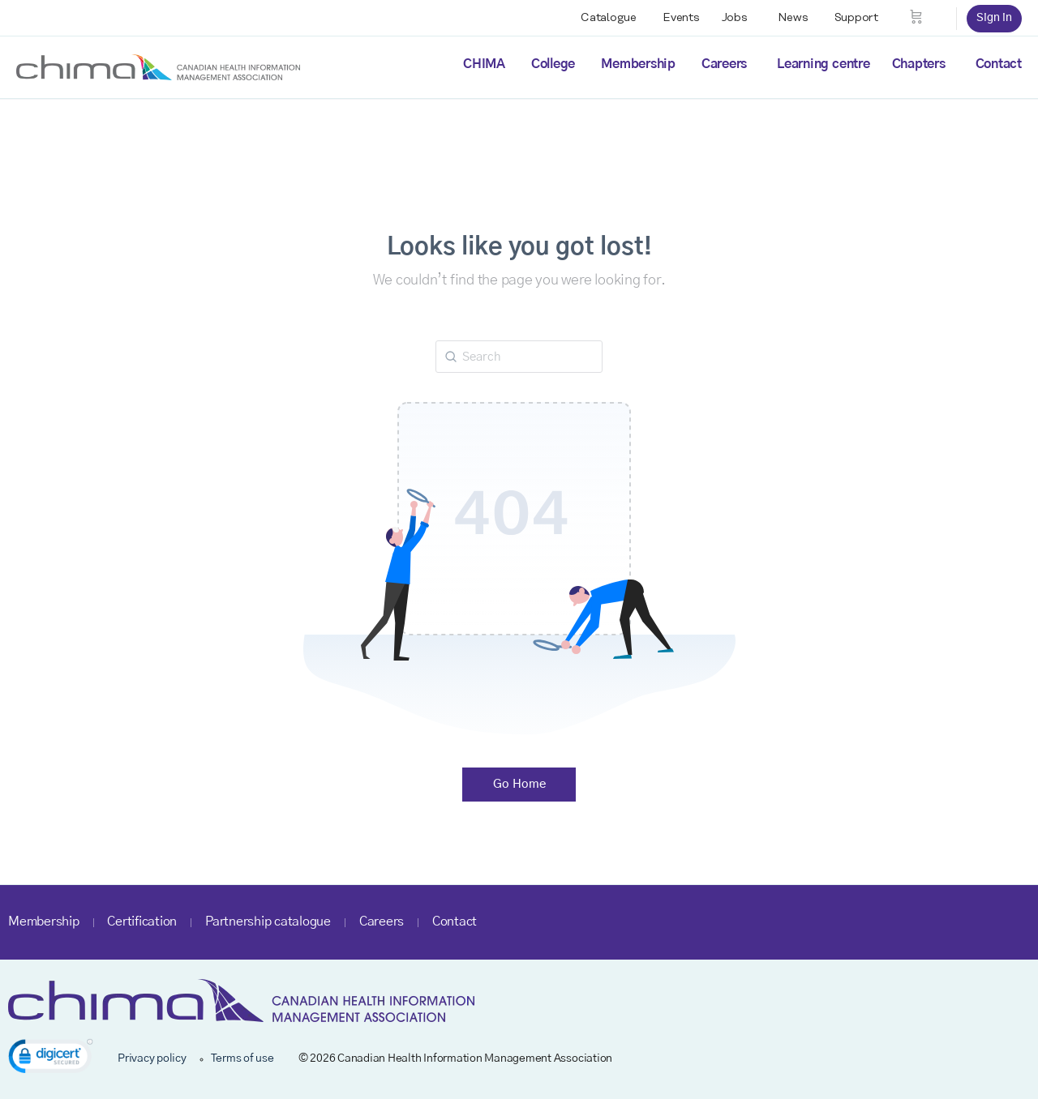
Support (856, 17)
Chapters (919, 64)
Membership (638, 64)
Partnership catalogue (268, 921)
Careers (724, 64)
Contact (999, 64)
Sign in (994, 18)
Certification (142, 921)
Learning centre (823, 64)
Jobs (735, 17)
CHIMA (484, 64)
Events (681, 17)
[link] (50, 1059)
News (793, 17)
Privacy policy (152, 1058)
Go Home (519, 784)
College (553, 64)
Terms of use (242, 1058)
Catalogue (609, 17)
